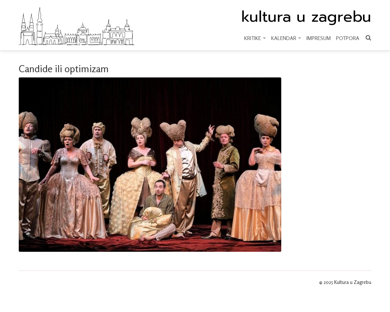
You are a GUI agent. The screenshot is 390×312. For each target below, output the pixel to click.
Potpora (347, 38)
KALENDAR (286, 38)
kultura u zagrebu (306, 17)
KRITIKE (255, 38)
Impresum (318, 38)
